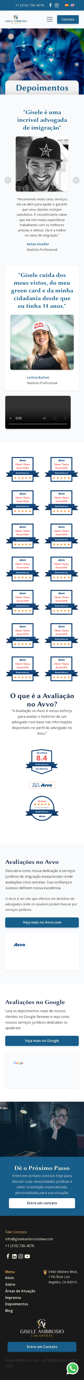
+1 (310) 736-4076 (29, 5)
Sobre (10, 1284)
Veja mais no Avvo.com (42, 922)
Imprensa (13, 1297)
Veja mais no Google (42, 1040)
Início (9, 1277)
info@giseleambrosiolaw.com (29, 1239)
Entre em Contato (42, 1346)
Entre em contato (42, 1203)
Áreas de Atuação (20, 1291)
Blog (9, 1310)
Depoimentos (16, 1304)
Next (76, 180)
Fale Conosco (16, 1231)
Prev (7, 180)
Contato (68, 19)
